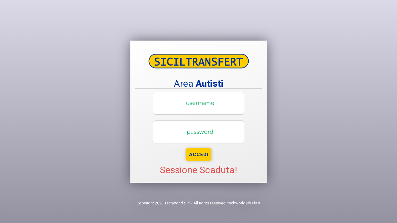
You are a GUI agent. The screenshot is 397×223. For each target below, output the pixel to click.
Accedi (198, 154)
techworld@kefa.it (244, 203)
